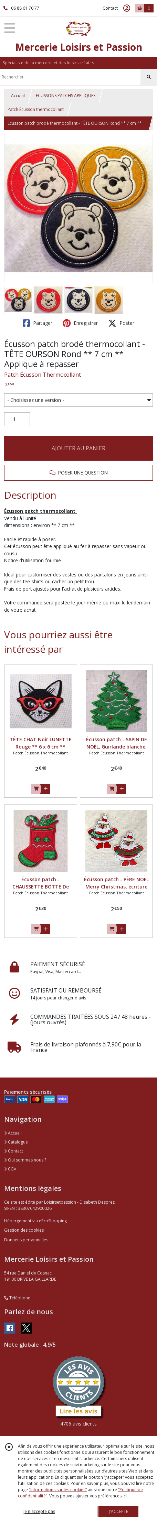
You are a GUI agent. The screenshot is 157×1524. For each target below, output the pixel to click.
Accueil (18, 95)
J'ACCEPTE (118, 1511)
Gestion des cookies (24, 1230)
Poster (121, 323)
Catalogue (16, 1142)
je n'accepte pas (39, 1511)
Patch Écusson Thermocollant (42, 374)
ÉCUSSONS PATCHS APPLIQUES (65, 95)
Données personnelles (26, 1240)
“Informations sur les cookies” (58, 1490)
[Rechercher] (148, 77)
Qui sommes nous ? (25, 1160)
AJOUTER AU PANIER (78, 448)
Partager (37, 323)
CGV (10, 1169)
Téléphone (17, 1298)
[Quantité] (17, 419)
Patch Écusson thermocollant (36, 109)
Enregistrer (80, 323)
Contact (110, 8)
